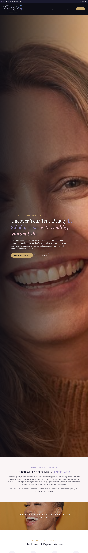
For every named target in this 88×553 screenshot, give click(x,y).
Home (35, 9)
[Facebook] (80, 1)
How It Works (59, 9)
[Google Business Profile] (86, 1)
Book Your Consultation (22, 255)
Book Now (81, 9)
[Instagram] (83, 1)
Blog (72, 9)
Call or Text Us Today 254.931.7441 (12, 1)
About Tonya (50, 9)
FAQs (66, 9)
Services (42, 9)
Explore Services (42, 255)
